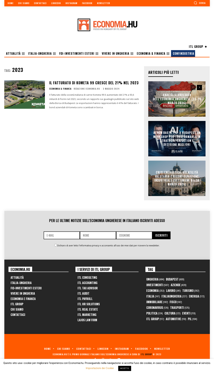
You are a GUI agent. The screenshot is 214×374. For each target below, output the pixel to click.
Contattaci (18, 315)
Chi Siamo (17, 309)
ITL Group (17, 304)
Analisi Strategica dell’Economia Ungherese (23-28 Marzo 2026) (177, 99)
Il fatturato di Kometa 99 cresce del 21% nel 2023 (94, 82)
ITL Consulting (87, 277)
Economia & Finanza (60, 89)
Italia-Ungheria (21, 283)
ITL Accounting (87, 283)
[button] (200, 3)
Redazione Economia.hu (87, 88)
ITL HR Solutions (89, 304)
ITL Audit (83, 293)
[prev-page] (193, 87)
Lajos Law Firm (87, 320)
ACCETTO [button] (124, 368)
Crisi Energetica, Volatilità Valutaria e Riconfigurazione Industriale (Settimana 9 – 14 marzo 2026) (177, 178)
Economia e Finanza (23, 299)
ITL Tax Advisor (88, 288)
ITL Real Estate (88, 309)
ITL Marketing (87, 315)
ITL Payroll (85, 299)
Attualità (17, 277)
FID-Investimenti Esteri (26, 288)
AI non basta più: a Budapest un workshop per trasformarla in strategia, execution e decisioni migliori (177, 139)
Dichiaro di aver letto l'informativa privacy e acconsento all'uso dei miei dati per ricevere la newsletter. (108, 245)
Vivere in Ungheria (23, 293)
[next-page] (199, 87)
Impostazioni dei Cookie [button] (100, 368)
